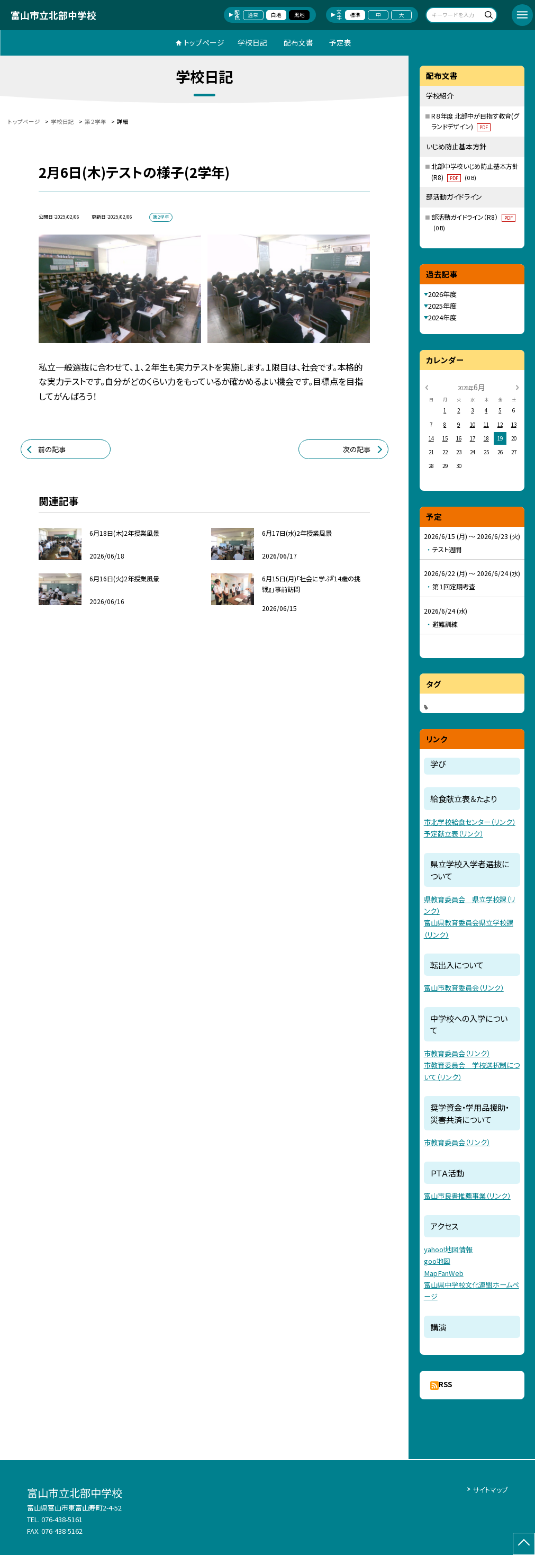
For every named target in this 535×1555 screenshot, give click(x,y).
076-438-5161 (62, 1519)
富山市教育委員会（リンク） (464, 988)
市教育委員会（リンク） (457, 1053)
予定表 (340, 42)
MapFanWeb (444, 1273)
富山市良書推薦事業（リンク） (467, 1196)
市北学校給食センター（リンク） (469, 822)
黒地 (299, 15)
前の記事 (52, 449)
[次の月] (517, 387)
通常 (253, 15)
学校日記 (252, 42)
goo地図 (437, 1261)
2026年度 (442, 294)
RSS (445, 1384)
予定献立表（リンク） (453, 834)
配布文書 (298, 42)
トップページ (204, 42)
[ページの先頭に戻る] (523, 1543)
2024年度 (442, 317)
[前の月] (426, 387)
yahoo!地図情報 (448, 1249)
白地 (276, 15)
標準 (355, 15)
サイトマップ (490, 1490)
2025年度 (442, 306)
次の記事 (356, 449)
